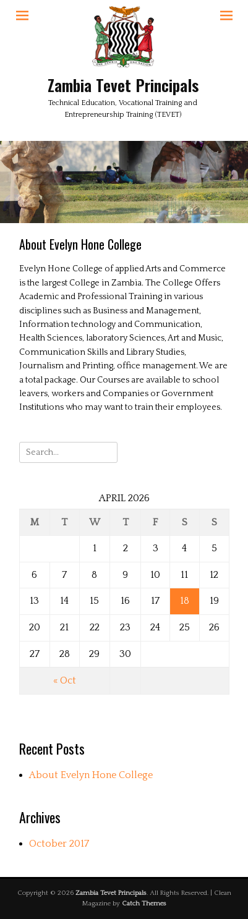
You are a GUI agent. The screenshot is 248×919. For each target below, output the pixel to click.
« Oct (64, 680)
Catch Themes (144, 903)
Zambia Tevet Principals (123, 85)
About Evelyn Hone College (91, 775)
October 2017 (59, 843)
